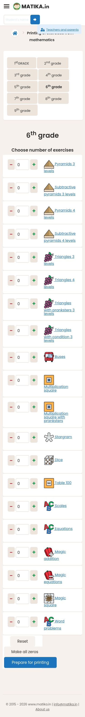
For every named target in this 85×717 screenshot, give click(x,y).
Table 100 (58, 482)
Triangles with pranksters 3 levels (59, 308)
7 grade (22, 98)
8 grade (53, 98)
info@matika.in (66, 704)
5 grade (22, 86)
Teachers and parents (59, 29)
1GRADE (21, 63)
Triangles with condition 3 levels (58, 335)
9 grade (22, 110)
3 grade (22, 74)
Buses (55, 356)
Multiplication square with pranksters (56, 413)
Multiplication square (56, 385)
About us (43, 709)
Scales (55, 505)
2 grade (52, 63)
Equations (58, 528)
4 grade (54, 74)
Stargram (58, 437)
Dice (53, 459)
